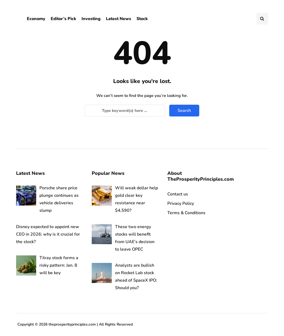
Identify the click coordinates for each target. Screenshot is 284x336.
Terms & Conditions (186, 213)
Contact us (177, 194)
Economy (36, 19)
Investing (91, 19)
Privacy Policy (180, 203)
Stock (142, 19)
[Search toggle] (262, 19)
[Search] (125, 110)
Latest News (118, 19)
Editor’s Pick (63, 19)
